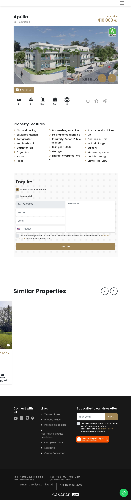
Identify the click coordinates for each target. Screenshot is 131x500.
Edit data (49, 448)
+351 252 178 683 (31, 477)
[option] (66, 55)
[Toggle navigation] (122, 3)
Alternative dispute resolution (52, 435)
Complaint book (53, 442)
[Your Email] (91, 416)
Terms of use (52, 414)
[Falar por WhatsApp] (124, 493)
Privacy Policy (52, 419)
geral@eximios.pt (40, 484)
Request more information (32, 189)
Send (111, 416)
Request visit (25, 196)
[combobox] (40, 229)
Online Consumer (54, 453)
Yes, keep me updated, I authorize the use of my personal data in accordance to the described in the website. (64, 237)
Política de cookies (55, 425)
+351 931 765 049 (68, 477)
